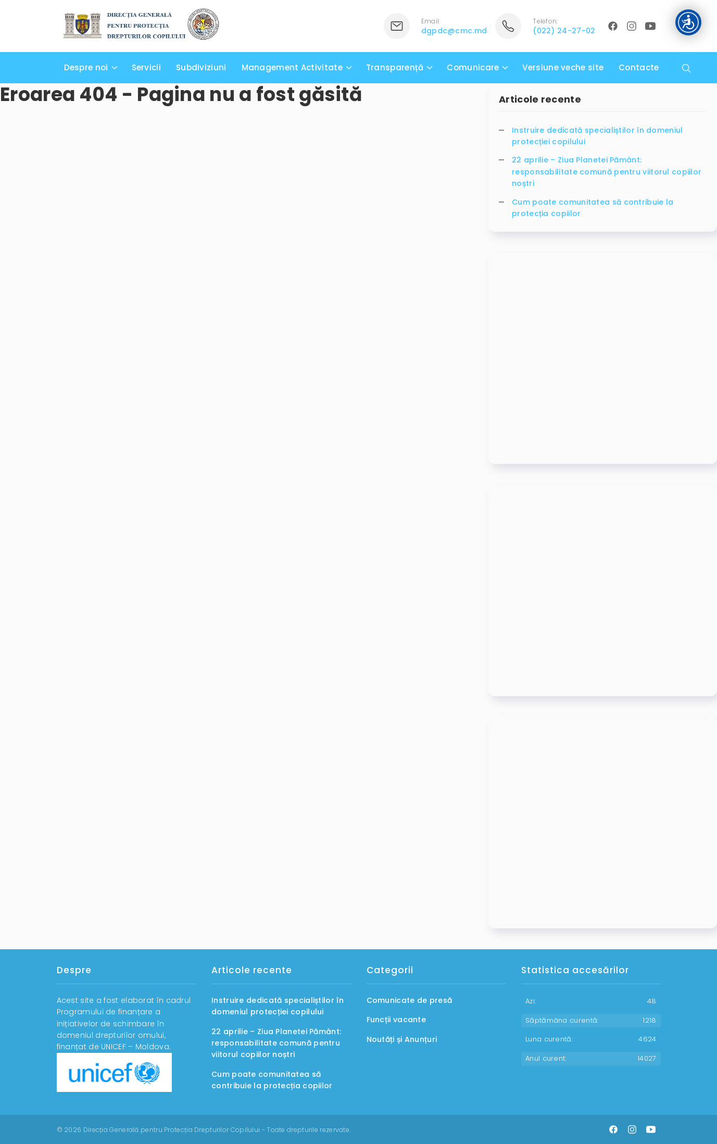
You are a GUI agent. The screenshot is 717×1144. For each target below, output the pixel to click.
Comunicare (473, 67)
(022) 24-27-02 (564, 30)
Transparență (395, 67)
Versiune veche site (562, 67)
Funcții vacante (396, 1019)
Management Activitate (292, 67)
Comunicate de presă (409, 1000)
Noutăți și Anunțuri (402, 1039)
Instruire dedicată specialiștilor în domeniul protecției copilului (597, 136)
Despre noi (86, 67)
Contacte (639, 67)
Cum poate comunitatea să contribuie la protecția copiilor (592, 208)
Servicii (146, 67)
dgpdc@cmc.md (454, 30)
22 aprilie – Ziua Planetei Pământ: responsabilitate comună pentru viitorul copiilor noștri (606, 171)
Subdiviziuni (201, 67)
